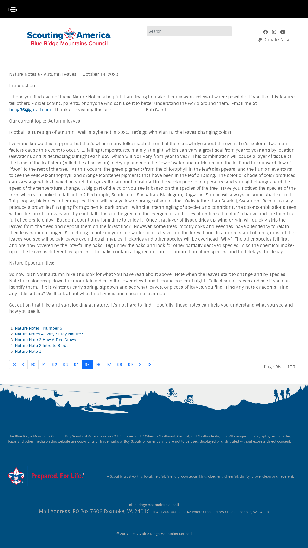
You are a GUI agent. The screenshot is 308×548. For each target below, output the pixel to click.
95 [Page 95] (87, 364)
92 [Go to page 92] (54, 364)
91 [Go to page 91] (43, 364)
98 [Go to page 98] (119, 364)
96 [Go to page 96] (98, 364)
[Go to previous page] (23, 364)
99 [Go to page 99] (130, 364)
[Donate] (274, 40)
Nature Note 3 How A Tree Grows (45, 339)
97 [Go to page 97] (108, 364)
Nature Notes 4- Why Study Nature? (49, 334)
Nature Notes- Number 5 (38, 328)
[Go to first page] (14, 364)
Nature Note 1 (28, 351)
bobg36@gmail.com (30, 110)
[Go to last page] (149, 364)
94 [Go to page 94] (76, 364)
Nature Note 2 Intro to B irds (42, 345)
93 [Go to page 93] (65, 364)
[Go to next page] (140, 364)
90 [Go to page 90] (33, 364)
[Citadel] (46, 475)
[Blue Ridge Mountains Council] (69, 36)
